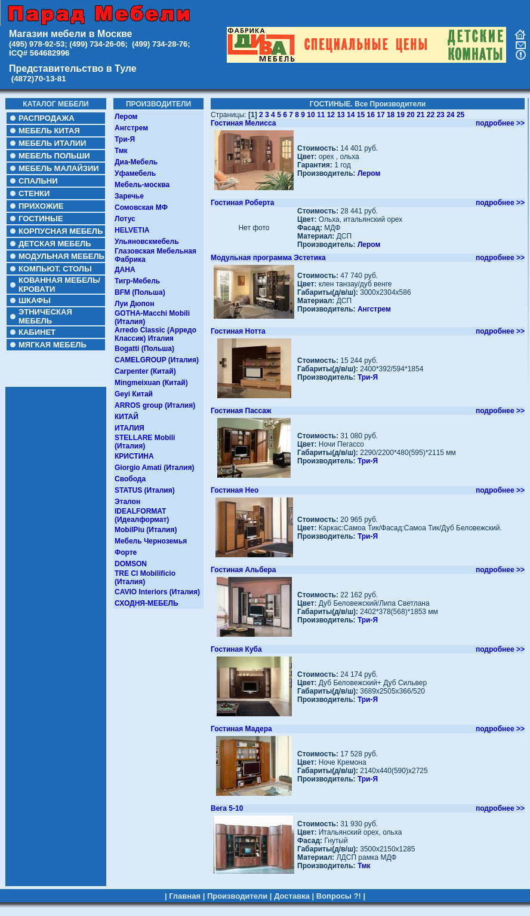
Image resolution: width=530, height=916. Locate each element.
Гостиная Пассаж (241, 411)
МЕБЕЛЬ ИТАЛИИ (52, 143)
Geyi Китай (134, 394)
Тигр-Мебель (137, 281)
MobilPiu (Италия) (146, 530)
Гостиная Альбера (243, 570)
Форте (126, 552)
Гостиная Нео (234, 490)
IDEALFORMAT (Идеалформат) (142, 515)
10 (311, 115)
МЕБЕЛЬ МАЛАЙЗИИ (59, 168)
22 (431, 115)
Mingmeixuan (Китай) (151, 382)
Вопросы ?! (338, 892)
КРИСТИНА (134, 456)
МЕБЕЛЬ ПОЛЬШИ (54, 155)
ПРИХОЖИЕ (41, 205)
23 (440, 115)
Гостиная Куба (236, 649)
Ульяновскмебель (147, 241)
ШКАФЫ (35, 300)
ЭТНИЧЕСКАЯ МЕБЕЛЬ (45, 316)
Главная (185, 892)
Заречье (129, 196)
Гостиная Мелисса (243, 123)
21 (420, 115)
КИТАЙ (126, 417)
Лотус (125, 219)
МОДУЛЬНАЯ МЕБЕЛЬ (61, 256)
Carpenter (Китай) (145, 371)
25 (460, 115)
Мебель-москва (142, 185)
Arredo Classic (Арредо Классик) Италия (155, 334)
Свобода (130, 479)
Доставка (292, 892)
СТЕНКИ (34, 193)
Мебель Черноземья (151, 541)
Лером (126, 116)
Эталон (127, 501)
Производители (237, 892)
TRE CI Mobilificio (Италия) (145, 577)
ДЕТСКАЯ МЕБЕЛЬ (55, 243)
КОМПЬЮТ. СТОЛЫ (55, 268)
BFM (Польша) (140, 292)
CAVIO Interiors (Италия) (157, 592)
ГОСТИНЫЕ (41, 218)
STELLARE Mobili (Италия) (145, 441)
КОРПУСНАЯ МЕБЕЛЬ (61, 231)
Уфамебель (135, 173)
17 (380, 115)
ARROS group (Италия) (155, 405)
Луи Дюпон (134, 304)
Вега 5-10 (227, 808)
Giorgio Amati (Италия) (154, 467)
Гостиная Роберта (242, 203)
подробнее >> (500, 123)
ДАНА (125, 269)
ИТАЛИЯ (129, 428)
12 (331, 115)
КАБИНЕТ (37, 332)
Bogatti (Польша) (144, 348)
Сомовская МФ (141, 207)
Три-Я (125, 139)
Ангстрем (131, 128)
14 (351, 115)
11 (321, 115)
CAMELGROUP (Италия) (157, 360)
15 (361, 115)
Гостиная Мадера (241, 729)
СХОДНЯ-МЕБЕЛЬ (146, 603)
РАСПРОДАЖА (47, 118)
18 (391, 115)
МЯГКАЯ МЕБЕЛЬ (53, 344)
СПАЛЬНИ (38, 180)
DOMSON (131, 564)
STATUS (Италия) (145, 490)
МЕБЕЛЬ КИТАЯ (49, 130)
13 (340, 115)
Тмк (121, 150)
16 (371, 115)
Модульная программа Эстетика (268, 258)
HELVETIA (132, 230)
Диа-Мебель (136, 162)
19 (401, 115)
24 (450, 115)
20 (410, 115)
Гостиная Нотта (238, 331)
